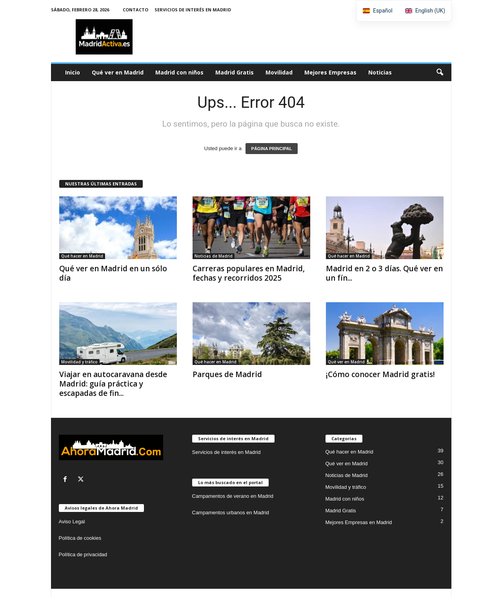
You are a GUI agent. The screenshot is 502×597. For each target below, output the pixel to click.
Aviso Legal (72, 521)
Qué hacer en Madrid (82, 256)
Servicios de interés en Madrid (193, 10)
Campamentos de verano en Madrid (232, 496)
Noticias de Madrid (214, 256)
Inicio (72, 72)
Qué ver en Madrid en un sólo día (113, 273)
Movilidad (279, 72)
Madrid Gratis (234, 72)
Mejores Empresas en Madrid (359, 522)
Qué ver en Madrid (118, 72)
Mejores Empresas (330, 72)
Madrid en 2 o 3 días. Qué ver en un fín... (384, 273)
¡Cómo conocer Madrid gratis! (380, 374)
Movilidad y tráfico (79, 362)
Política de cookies (80, 538)
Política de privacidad (83, 554)
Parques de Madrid (227, 374)
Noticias (380, 72)
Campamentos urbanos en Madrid (230, 512)
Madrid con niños (179, 72)
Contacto (135, 10)
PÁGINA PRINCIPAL (271, 148)
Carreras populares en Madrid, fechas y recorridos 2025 (249, 273)
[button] (439, 72)
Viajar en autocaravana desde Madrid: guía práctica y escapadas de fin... (113, 383)
